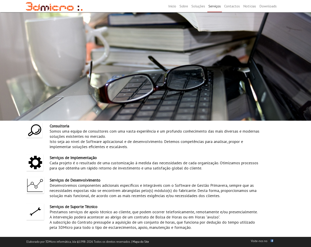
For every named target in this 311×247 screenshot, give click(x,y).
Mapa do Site (141, 242)
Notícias (249, 6)
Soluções (198, 6)
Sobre (184, 6)
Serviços (214, 6)
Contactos (232, 6)
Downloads (268, 6)
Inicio (172, 6)
